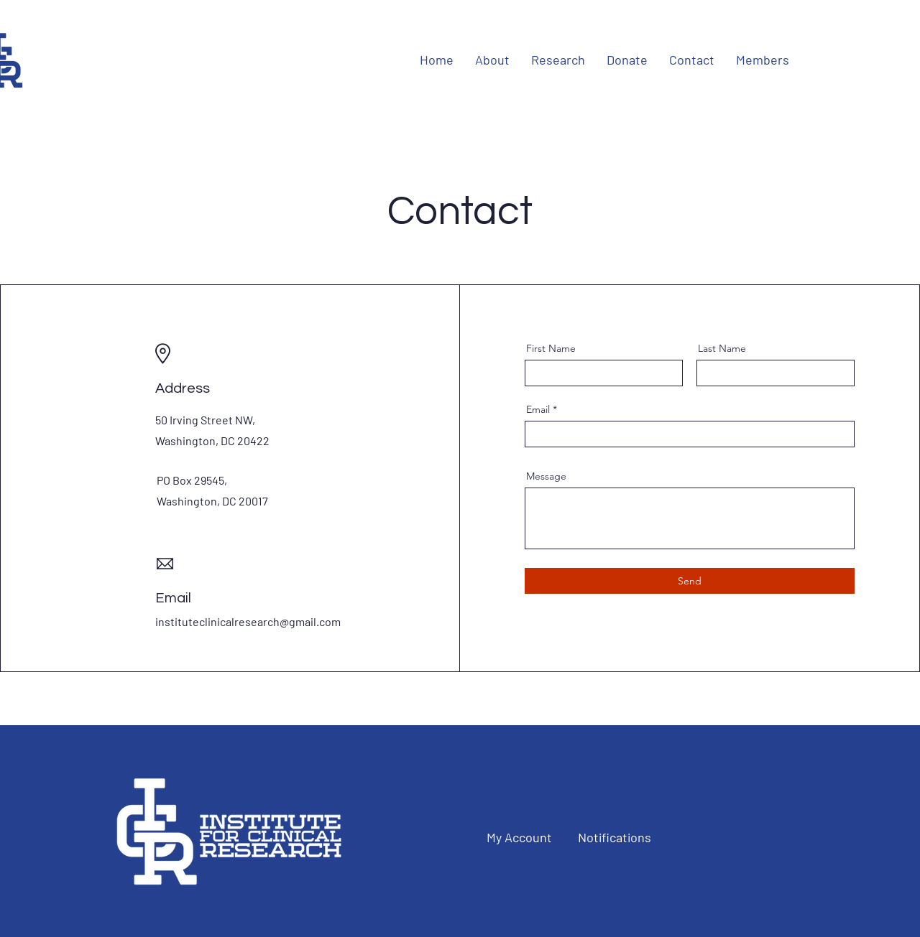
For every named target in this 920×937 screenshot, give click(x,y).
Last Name (722, 348)
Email (538, 409)
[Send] (690, 581)
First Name (551, 348)
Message (546, 476)
